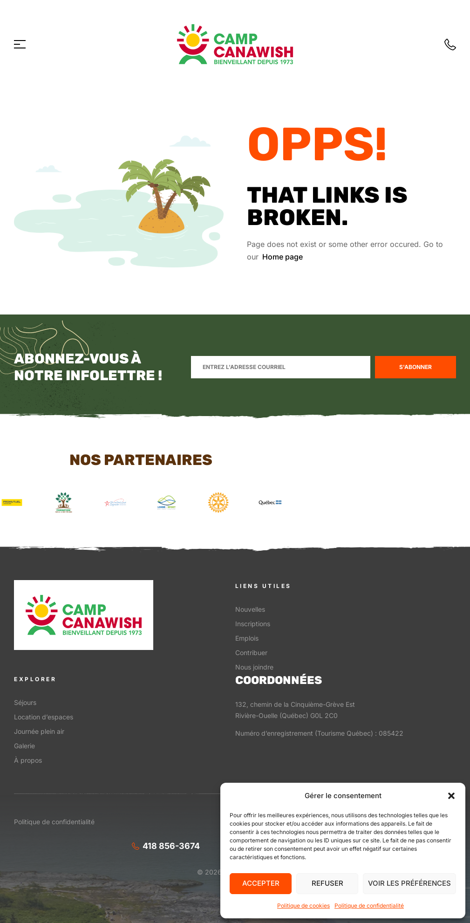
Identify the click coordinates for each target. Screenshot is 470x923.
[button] (451, 795)
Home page (282, 256)
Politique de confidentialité (369, 905)
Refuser (327, 883)
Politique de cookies (303, 905)
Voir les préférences (409, 883)
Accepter (260, 883)
